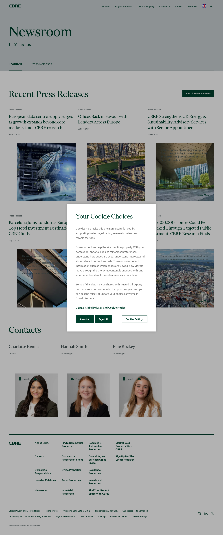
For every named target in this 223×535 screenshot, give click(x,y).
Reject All (104, 319)
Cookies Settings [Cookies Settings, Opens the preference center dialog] (135, 319)
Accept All (84, 319)
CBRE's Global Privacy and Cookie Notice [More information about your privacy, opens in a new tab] (100, 307)
